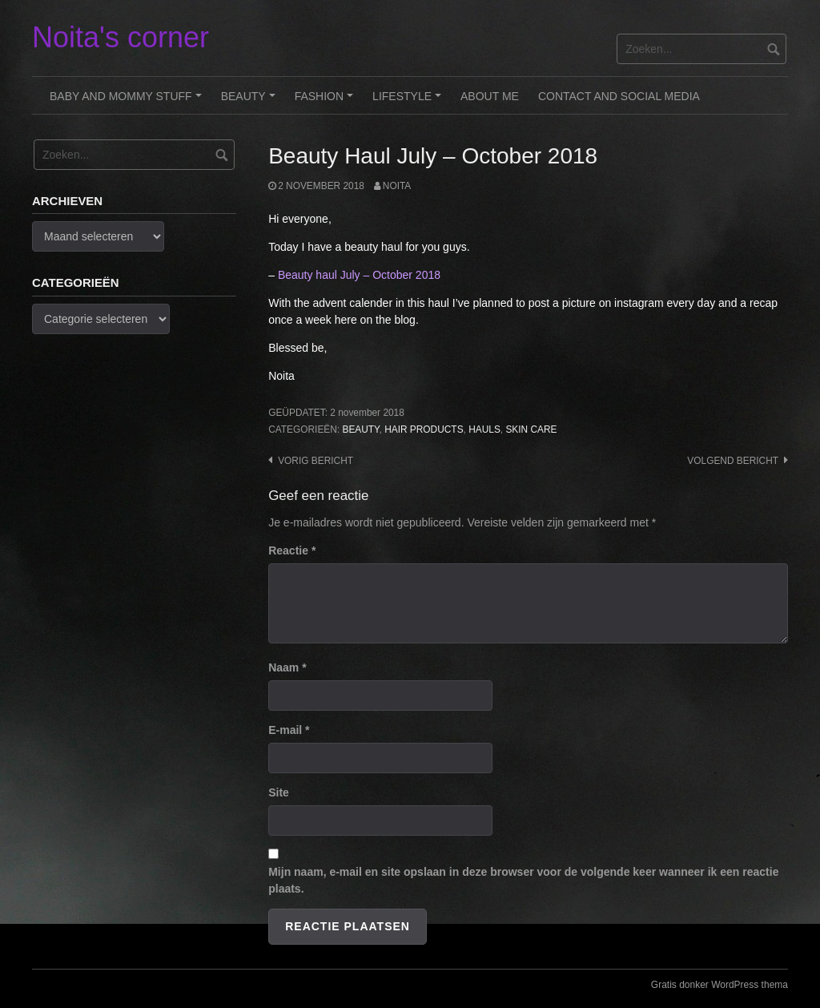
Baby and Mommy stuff (128, 102)
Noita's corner (120, 37)
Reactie (292, 550)
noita (397, 186)
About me (489, 96)
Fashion (326, 102)
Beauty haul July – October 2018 (359, 274)
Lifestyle (409, 102)
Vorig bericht (315, 460)
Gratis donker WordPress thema (719, 984)
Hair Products (423, 429)
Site (278, 792)
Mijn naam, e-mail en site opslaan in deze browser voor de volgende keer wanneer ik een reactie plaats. (523, 880)
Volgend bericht (732, 460)
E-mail (288, 730)
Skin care (531, 429)
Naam (287, 667)
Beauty (250, 102)
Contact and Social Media (619, 96)
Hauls (484, 429)
